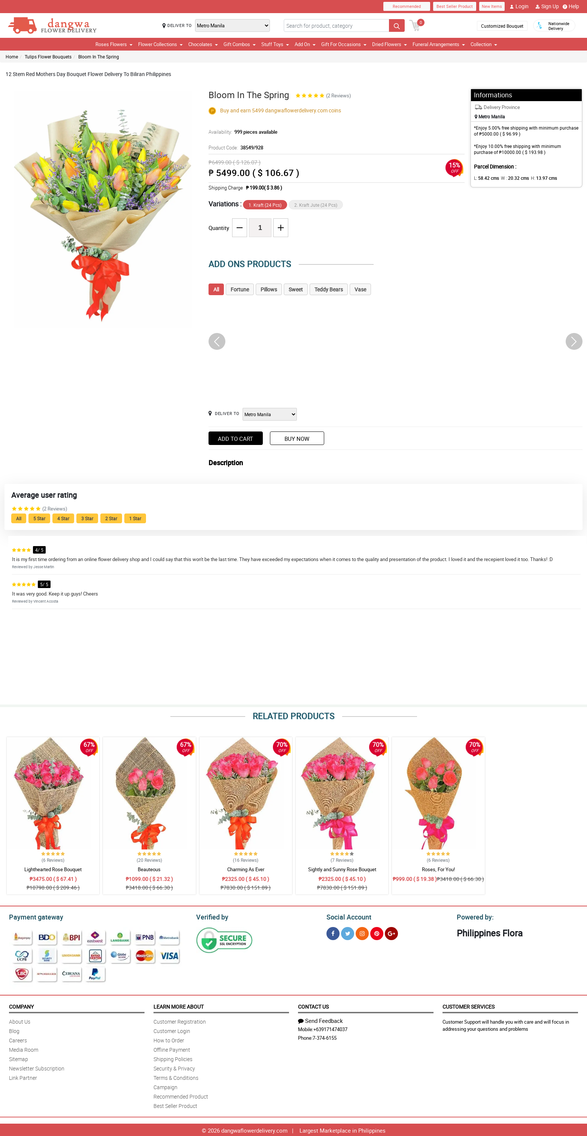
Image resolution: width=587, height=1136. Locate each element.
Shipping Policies (172, 1057)
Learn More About (178, 1005)
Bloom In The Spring (98, 57)
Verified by (211, 916)
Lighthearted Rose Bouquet (53, 869)
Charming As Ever (245, 869)
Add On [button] (305, 44)
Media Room (23, 1048)
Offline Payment (171, 1048)
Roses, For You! (438, 869)
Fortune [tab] (240, 289)
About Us (19, 1020)
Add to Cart (235, 438)
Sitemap (18, 1057)
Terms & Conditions (175, 1076)
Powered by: (473, 916)
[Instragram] (362, 932)
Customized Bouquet (502, 26)
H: (538, 178)
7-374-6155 (325, 1036)
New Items (492, 6)
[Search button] (397, 25)
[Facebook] (333, 932)
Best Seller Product (455, 6)
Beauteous (149, 869)
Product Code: (235, 147)
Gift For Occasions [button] (344, 44)
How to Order (168, 1039)
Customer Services (468, 1005)
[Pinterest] (376, 932)
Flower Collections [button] (160, 44)
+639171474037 (330, 1028)
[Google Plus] (391, 932)
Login (519, 6)
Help (571, 6)
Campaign (165, 1086)
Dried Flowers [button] (389, 44)
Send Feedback (320, 1019)
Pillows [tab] (269, 289)
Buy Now (297, 438)
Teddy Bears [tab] (328, 289)
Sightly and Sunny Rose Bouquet (342, 869)
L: (485, 178)
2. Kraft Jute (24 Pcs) (315, 205)
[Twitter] (347, 932)
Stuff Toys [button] (275, 44)
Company (21, 1005)
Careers (18, 1039)
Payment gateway (33, 916)
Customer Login (171, 1029)
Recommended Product (180, 1095)
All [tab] (216, 289)
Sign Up (547, 6)
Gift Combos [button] (239, 44)
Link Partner (23, 1076)
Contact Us (313, 1005)
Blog (14, 1029)
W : (511, 178)
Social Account (346, 916)
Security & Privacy (174, 1067)
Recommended (407, 6)
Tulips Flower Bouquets (48, 57)
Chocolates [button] (203, 44)
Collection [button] (484, 44)
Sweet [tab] (296, 289)
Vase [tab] (360, 289)
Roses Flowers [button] (114, 44)
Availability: (241, 131)
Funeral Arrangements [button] (439, 44)
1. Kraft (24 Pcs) (265, 205)
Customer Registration (179, 1020)
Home (12, 57)
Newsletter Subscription (36, 1067)
